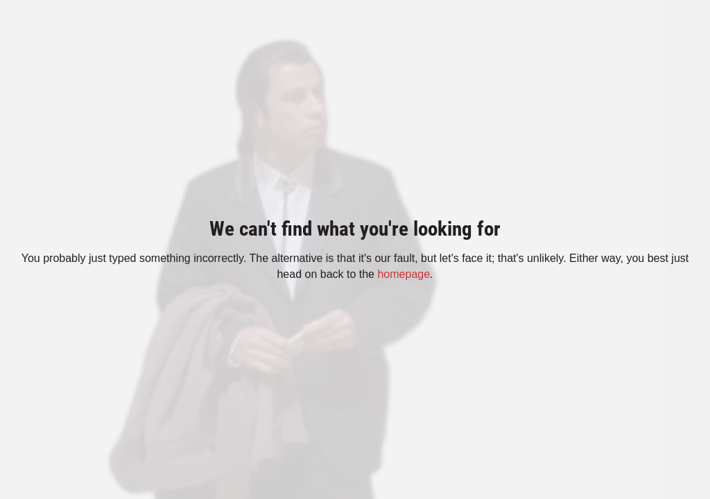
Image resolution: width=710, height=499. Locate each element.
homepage (403, 274)
